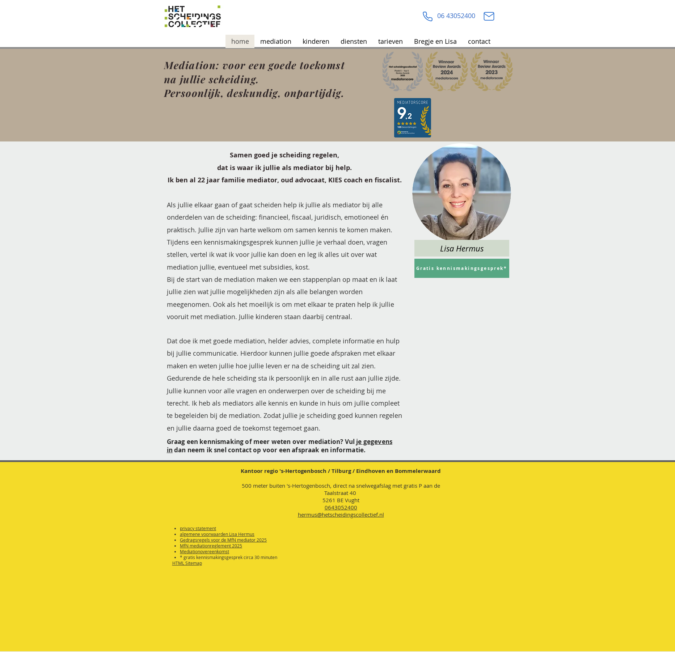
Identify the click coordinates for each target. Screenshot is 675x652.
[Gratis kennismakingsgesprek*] (461, 268)
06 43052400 (456, 15)
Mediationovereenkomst (204, 551)
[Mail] (489, 16)
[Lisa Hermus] (461, 248)
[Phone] (428, 16)
